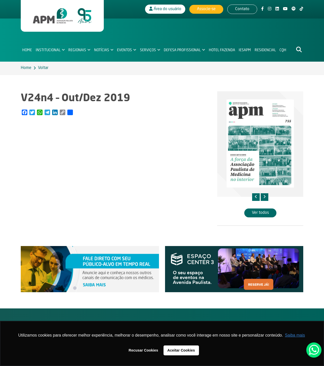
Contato (242, 9)
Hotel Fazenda (222, 49)
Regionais (77, 49)
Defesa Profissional (182, 49)
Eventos (124, 49)
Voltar (43, 68)
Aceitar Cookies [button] (181, 350)
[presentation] (256, 197)
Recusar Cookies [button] (143, 350)
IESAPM (245, 49)
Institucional (48, 49)
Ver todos (260, 213)
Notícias (101, 49)
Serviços (148, 49)
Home (27, 49)
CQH (283, 49)
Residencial (265, 49)
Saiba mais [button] (295, 335)
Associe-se (206, 9)
